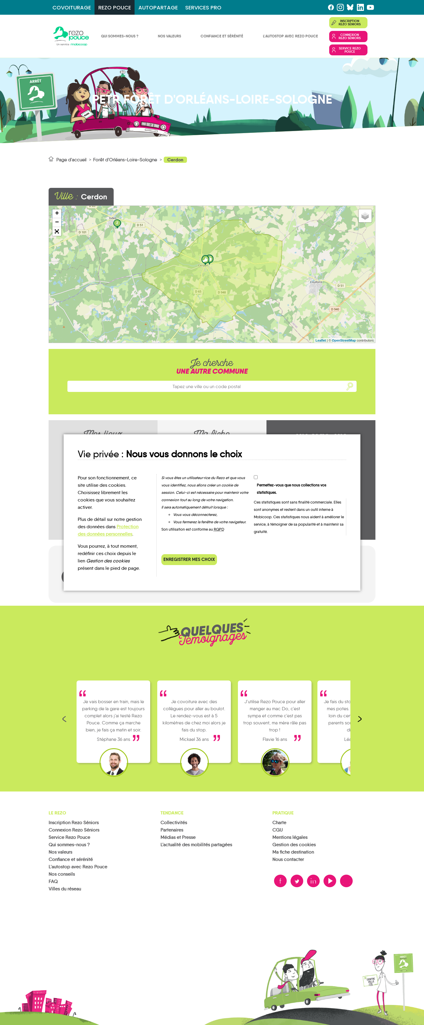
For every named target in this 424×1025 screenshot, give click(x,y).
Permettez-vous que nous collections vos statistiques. (291, 489)
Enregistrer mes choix (189, 559)
